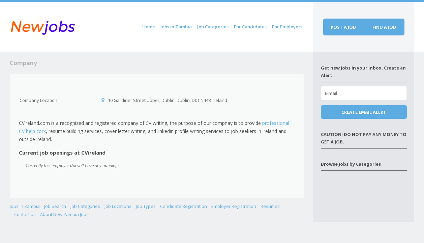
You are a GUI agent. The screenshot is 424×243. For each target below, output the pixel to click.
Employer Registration (233, 206)
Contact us (25, 214)
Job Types (146, 206)
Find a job (384, 27)
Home (148, 27)
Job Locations (117, 206)
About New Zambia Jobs (64, 214)
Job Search (55, 206)
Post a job (343, 27)
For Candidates (250, 27)
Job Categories (213, 27)
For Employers (287, 27)
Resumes (270, 206)
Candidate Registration (183, 206)
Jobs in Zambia (176, 27)
